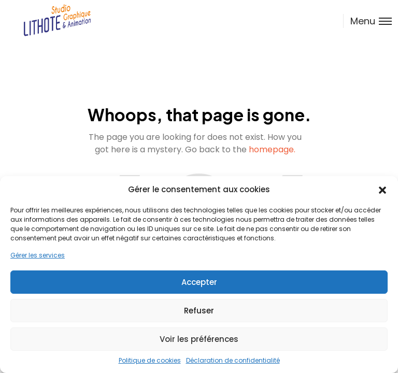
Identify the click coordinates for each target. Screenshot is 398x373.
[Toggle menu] (367, 21)
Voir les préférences (199, 339)
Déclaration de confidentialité (233, 360)
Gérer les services (37, 255)
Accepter (199, 282)
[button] (382, 189)
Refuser (199, 310)
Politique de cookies (150, 360)
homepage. (272, 149)
